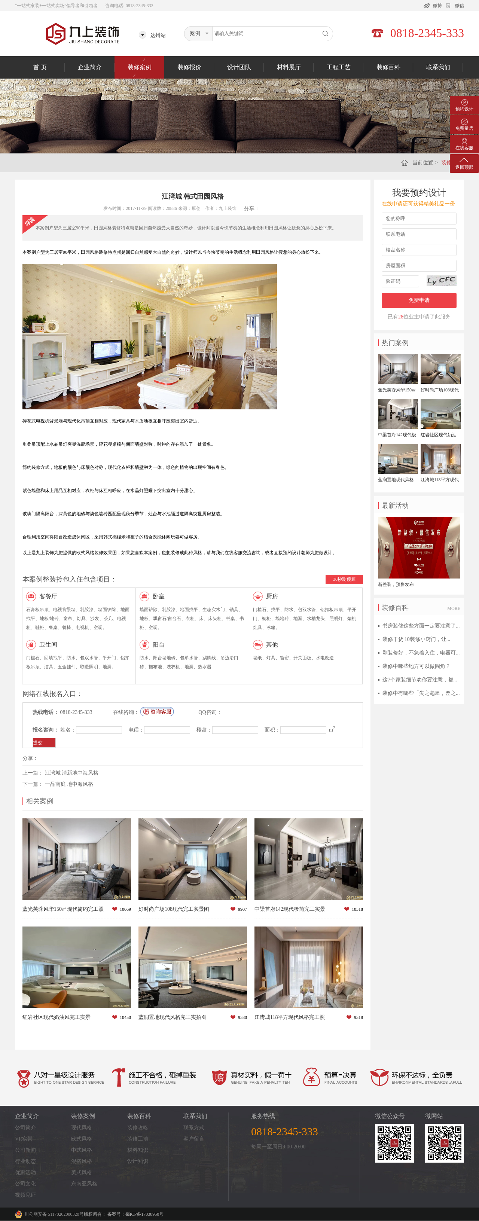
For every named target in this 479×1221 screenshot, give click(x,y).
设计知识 (137, 1161)
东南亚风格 (84, 1184)
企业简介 (90, 67)
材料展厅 (289, 67)
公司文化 (25, 1184)
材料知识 (137, 1150)
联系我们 (438, 67)
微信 (459, 5)
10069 (125, 909)
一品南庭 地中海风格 (69, 784)
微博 (437, 5)
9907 (242, 909)
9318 (358, 1017)
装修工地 (137, 1139)
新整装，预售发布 (396, 584)
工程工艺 (339, 67)
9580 (242, 1017)
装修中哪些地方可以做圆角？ (416, 666)
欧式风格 (81, 1139)
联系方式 (193, 1127)
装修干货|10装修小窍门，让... (416, 639)
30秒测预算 (344, 579)
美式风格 (81, 1172)
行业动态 (25, 1161)
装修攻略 (137, 1127)
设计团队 (239, 67)
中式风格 (81, 1150)
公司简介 (25, 1127)
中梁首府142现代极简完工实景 (289, 909)
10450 (125, 1017)
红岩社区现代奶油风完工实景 (56, 1017)
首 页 (40, 67)
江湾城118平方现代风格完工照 (289, 1017)
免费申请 (419, 300)
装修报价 (189, 67)
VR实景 (24, 1139)
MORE (453, 608)
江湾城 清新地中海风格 (72, 773)
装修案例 (140, 67)
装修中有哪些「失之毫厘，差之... (421, 693)
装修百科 (388, 67)
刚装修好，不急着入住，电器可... (421, 653)
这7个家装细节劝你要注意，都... (419, 680)
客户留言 (193, 1139)
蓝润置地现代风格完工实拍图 (172, 1017)
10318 (357, 909)
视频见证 (25, 1195)
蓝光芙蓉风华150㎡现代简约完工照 (63, 909)
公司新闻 (25, 1150)
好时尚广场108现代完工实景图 (173, 909)
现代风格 (81, 1127)
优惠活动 (25, 1172)
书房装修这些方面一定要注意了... (421, 626)
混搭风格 (81, 1161)
